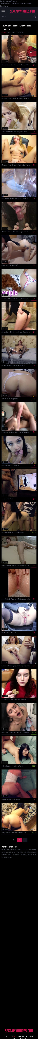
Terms (31, 1036)
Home (6, 1036)
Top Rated (20, 32)
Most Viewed (11, 32)
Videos (13, 1036)
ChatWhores (4, 6)
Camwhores (15, 3)
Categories (22, 1036)
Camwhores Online (26, 3)
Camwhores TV (5, 3)
